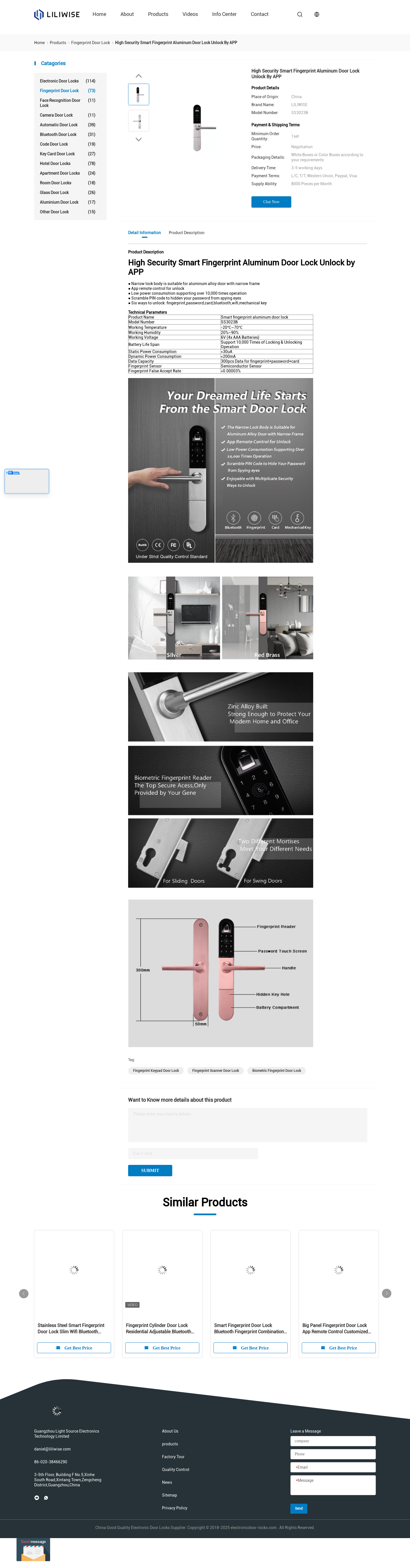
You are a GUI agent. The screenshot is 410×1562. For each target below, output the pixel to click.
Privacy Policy (174, 1508)
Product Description (186, 232)
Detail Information (144, 232)
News (167, 1482)
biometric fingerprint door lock (276, 1071)
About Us (170, 1431)
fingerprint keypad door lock (156, 1071)
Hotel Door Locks (67, 163)
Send (299, 1509)
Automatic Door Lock (67, 124)
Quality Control (175, 1469)
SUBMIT (150, 1170)
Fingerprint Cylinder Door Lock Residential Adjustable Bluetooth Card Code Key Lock (158, 1329)
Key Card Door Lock (67, 153)
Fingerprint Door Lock (67, 90)
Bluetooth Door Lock (67, 134)
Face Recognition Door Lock (67, 103)
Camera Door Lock (67, 115)
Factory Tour (173, 1456)
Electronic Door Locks (67, 81)
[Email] (333, 1467)
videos (190, 14)
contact (259, 14)
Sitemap (169, 1495)
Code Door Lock (67, 144)
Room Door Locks (67, 182)
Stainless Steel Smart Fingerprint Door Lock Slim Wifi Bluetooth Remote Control (71, 1329)
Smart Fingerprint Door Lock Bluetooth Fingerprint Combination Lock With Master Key (249, 1329)
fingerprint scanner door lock (215, 1071)
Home (99, 14)
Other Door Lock (67, 211)
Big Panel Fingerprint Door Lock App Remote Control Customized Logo (335, 1329)
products (158, 14)
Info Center (224, 14)
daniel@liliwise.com (52, 1449)
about (127, 14)
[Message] (333, 1485)
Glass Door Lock (67, 192)
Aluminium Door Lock (67, 202)
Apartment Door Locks (67, 173)
